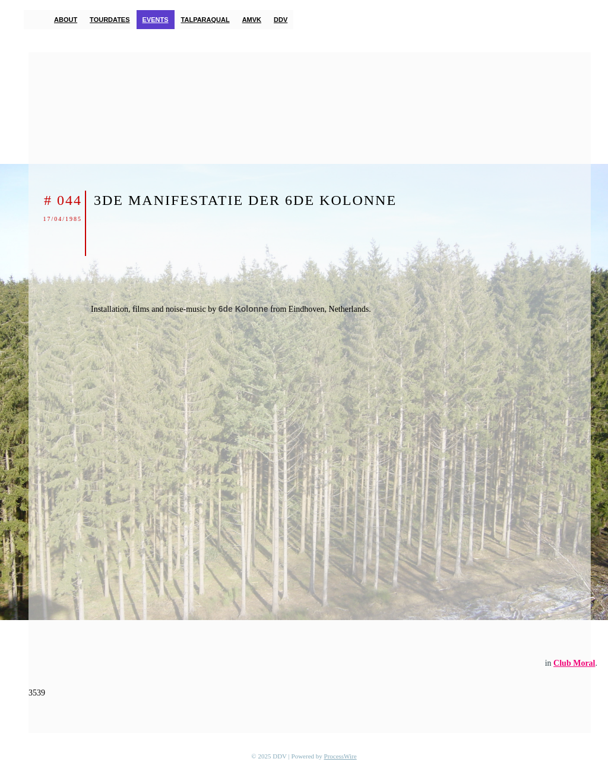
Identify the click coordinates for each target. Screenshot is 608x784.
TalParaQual (205, 19)
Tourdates (109, 19)
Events (155, 19)
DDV (280, 19)
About (65, 19)
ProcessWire (340, 756)
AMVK (251, 19)
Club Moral (574, 663)
